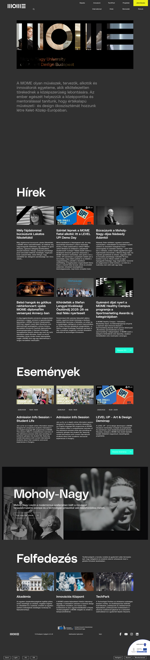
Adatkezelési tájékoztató (76, 634)
